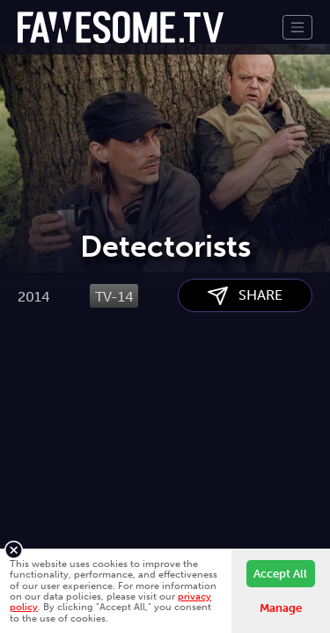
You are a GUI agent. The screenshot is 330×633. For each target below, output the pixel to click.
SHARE (245, 384)
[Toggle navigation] (297, 27)
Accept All (280, 573)
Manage (281, 608)
